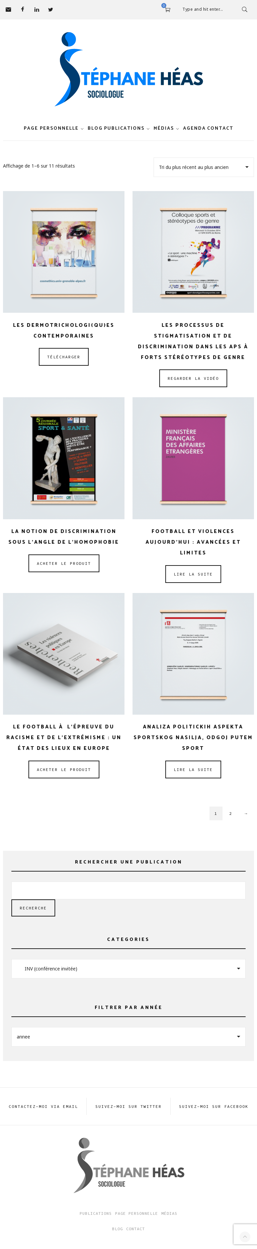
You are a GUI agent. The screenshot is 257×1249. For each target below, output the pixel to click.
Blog (95, 128)
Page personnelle (51, 128)
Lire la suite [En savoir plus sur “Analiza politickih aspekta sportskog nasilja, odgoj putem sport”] (193, 769)
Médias (164, 128)
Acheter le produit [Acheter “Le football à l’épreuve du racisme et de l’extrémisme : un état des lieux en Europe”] (64, 769)
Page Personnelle (136, 1213)
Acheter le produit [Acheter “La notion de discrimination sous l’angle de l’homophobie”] (64, 563)
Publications (124, 128)
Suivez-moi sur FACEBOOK (213, 1106)
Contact (220, 128)
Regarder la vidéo (193, 378)
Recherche (33, 907)
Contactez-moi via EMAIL (43, 1106)
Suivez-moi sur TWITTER (128, 1106)
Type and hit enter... (202, 9)
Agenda (194, 128)
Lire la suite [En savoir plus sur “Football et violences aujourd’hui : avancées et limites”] (193, 574)
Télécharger (63, 356)
